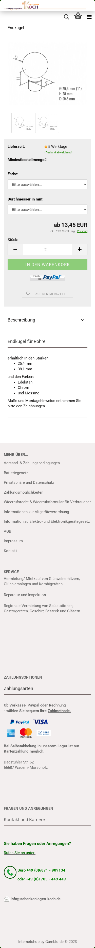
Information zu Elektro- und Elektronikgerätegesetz (47, 521)
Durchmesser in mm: (25, 199)
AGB (7, 531)
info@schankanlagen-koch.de (36, 899)
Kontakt (10, 551)
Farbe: (13, 174)
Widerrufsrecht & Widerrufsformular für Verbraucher (47, 502)
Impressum (13, 541)
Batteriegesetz (16, 473)
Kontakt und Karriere (24, 819)
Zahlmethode (59, 711)
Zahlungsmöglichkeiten (23, 492)
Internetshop (29, 941)
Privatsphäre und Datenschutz (29, 482)
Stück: (13, 239)
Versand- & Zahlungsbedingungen (32, 463)
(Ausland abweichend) (58, 152)
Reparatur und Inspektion (25, 595)
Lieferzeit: (16, 146)
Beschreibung (21, 319)
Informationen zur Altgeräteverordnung (36, 512)
